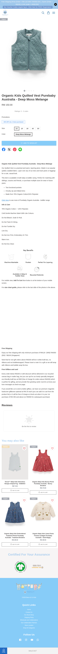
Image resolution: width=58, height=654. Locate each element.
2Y (22, 128)
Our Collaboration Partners (29, 623)
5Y (38, 128)
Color (3, 134)
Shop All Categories (29, 628)
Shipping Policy (28, 617)
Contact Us (29, 612)
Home (29, 609)
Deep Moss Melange (23, 134)
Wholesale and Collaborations (29, 620)
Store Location (29, 625)
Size (3, 128)
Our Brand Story (29, 615)
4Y (33, 128)
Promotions (6, 117)
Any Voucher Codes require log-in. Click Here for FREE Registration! (28, 7)
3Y (27, 128)
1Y (17, 128)
